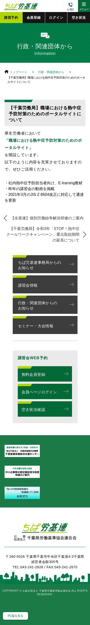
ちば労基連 (45, 534)
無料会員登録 (33, 374)
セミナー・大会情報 (36, 326)
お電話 (70, 9)
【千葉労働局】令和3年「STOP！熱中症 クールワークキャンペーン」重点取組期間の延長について (44, 234)
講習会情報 (28, 285)
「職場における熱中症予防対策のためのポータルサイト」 (43, 144)
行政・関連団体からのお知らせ (37, 305)
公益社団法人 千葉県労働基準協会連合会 (20, 6)
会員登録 (34, 17)
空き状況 (79, 17)
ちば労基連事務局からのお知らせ (39, 265)
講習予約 (11, 17)
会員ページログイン (39, 392)
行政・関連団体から (51, 72)
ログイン (56, 17)
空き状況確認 (33, 410)
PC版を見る (15, 616)
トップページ (18, 72)
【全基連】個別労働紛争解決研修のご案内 (47, 218)
